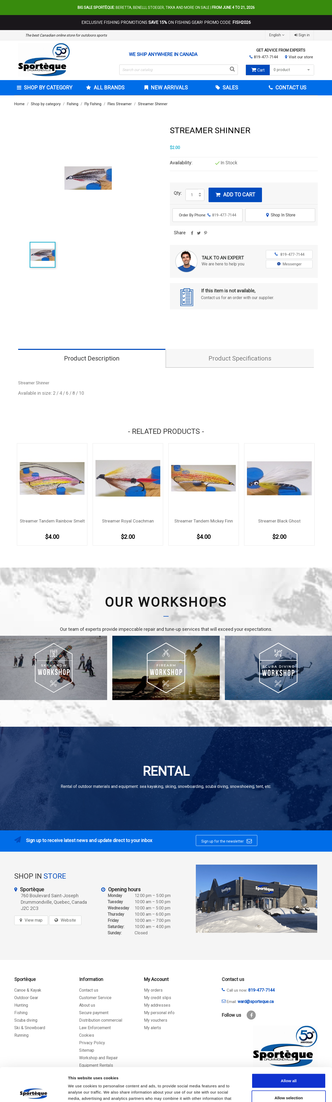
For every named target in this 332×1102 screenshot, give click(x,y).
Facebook (251, 1015)
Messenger (289, 264)
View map (34, 920)
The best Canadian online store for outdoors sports (66, 35)
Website (68, 920)
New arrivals (168, 87)
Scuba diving (25, 1020)
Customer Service (95, 997)
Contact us (88, 990)
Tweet (199, 235)
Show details (272, 1092)
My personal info (159, 1012)
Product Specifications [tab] (240, 358)
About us (87, 1005)
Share (192, 235)
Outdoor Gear (26, 997)
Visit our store (301, 57)
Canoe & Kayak (27, 990)
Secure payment (93, 1012)
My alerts (152, 1027)
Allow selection (288, 1064)
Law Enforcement (95, 1027)
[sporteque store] (256, 899)
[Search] (178, 70)
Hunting (21, 1005)
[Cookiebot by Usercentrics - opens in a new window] (33, 1092)
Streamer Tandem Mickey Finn (203, 521)
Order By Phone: (207, 215)
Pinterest (205, 235)
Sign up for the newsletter (226, 841)
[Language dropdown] (277, 35)
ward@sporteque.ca (256, 1001)
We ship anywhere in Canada (163, 54)
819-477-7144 (266, 57)
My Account (156, 979)
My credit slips (157, 997)
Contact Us (290, 87)
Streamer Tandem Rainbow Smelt (52, 521)
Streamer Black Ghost (279, 521)
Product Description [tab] (92, 358)
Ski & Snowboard (29, 1027)
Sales (229, 87)
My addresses (157, 1005)
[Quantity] (192, 195)
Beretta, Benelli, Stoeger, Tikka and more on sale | (166, 7)
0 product (292, 70)
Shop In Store (280, 215)
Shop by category (47, 87)
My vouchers (155, 1020)
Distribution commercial (100, 1020)
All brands (108, 87)
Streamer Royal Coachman (128, 521)
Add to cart (235, 195)
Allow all (289, 1047)
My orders (153, 990)
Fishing (20, 1012)
